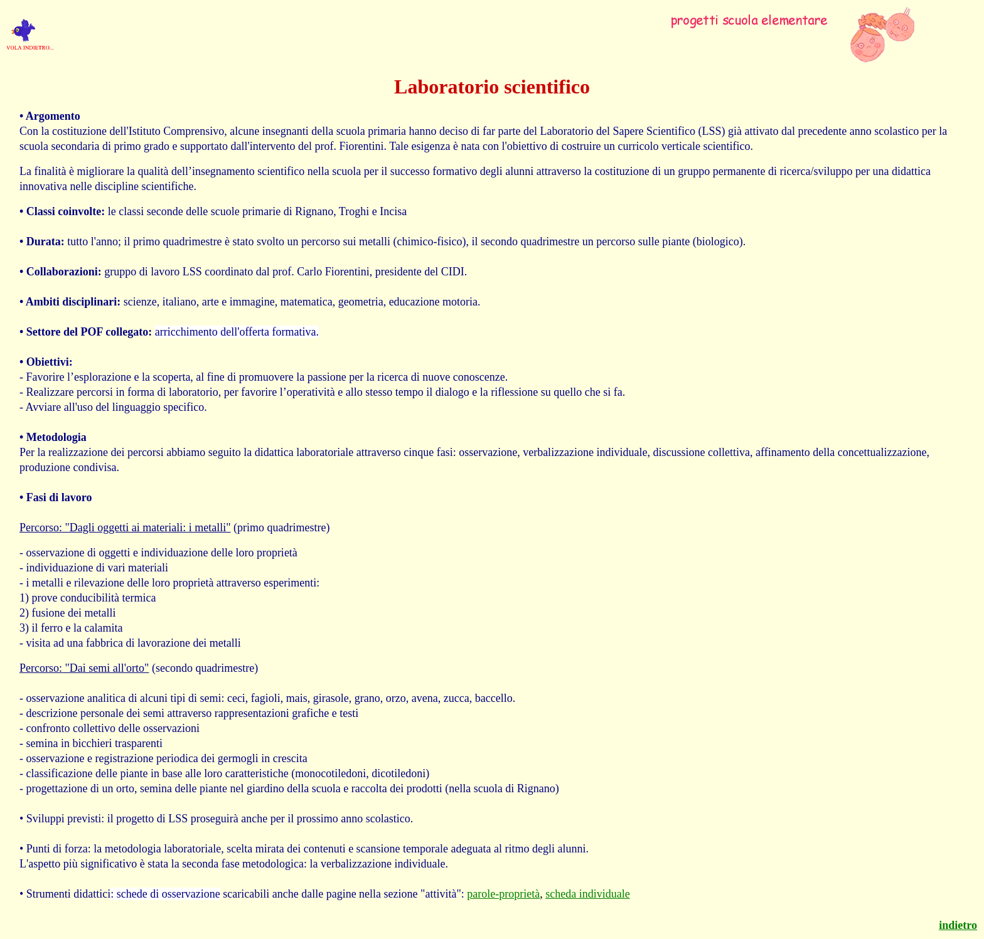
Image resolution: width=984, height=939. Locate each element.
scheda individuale (587, 894)
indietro (958, 925)
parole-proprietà (503, 894)
